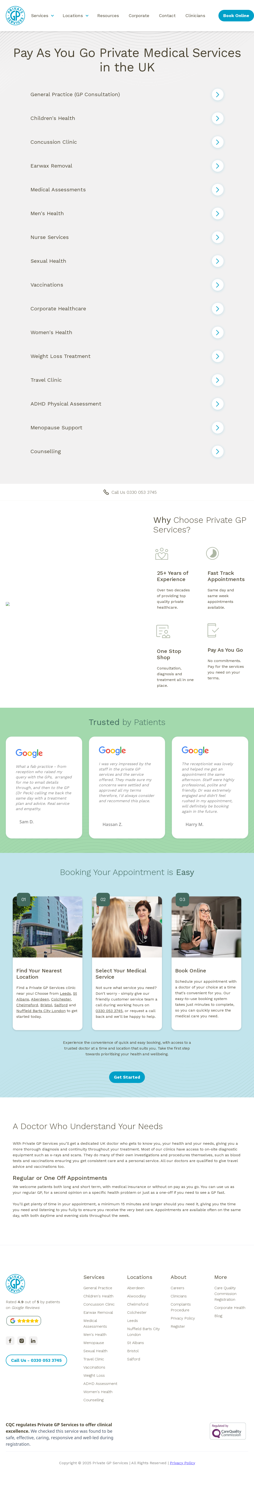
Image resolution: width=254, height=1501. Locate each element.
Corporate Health (229, 1307)
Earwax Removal (98, 1312)
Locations (139, 1277)
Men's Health (94, 1334)
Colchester (137, 1312)
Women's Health (97, 1391)
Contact (167, 15)
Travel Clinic (93, 1359)
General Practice (97, 1288)
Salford (133, 1359)
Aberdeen (40, 1003)
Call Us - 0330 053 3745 (36, 1360)
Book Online (236, 15)
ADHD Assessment (100, 1383)
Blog (218, 1315)
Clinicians (195, 15)
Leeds (65, 997)
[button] (42, 16)
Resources (108, 15)
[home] (15, 15)
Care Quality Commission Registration (225, 1294)
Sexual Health (95, 1351)
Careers (177, 1288)
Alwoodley (136, 1296)
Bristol (133, 1351)
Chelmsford (137, 1304)
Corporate (139, 15)
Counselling (93, 1400)
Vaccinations (94, 1367)
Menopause (93, 1342)
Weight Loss (94, 1375)
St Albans (135, 1342)
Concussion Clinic (99, 1304)
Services (94, 1277)
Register (178, 1326)
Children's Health (98, 1296)
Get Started (127, 1077)
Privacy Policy (183, 1318)
